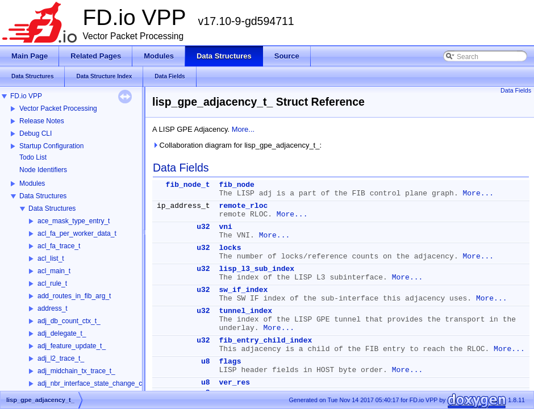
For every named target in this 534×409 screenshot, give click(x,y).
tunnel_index (245, 311)
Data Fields (515, 90)
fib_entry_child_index (265, 340)
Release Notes (41, 121)
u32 (203, 227)
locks (230, 248)
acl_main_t (53, 271)
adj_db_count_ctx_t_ (69, 321)
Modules (32, 183)
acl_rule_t (52, 283)
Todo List (33, 157)
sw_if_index (243, 290)
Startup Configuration (51, 146)
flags (230, 361)
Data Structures (42, 196)
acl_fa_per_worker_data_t (76, 233)
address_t (52, 308)
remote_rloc (243, 206)
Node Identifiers (43, 170)
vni (225, 227)
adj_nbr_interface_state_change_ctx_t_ (97, 383)
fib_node (236, 185)
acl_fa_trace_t (58, 246)
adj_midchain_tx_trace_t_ (76, 371)
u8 (205, 361)
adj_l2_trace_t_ (60, 358)
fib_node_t (188, 185)
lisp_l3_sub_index (256, 269)
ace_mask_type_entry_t (73, 221)
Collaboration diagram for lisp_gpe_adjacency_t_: (237, 145)
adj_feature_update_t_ (71, 346)
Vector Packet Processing (58, 108)
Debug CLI (35, 133)
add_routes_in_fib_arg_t (74, 296)
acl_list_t (50, 258)
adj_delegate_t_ (61, 333)
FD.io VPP (26, 96)
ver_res (234, 382)
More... (243, 129)
